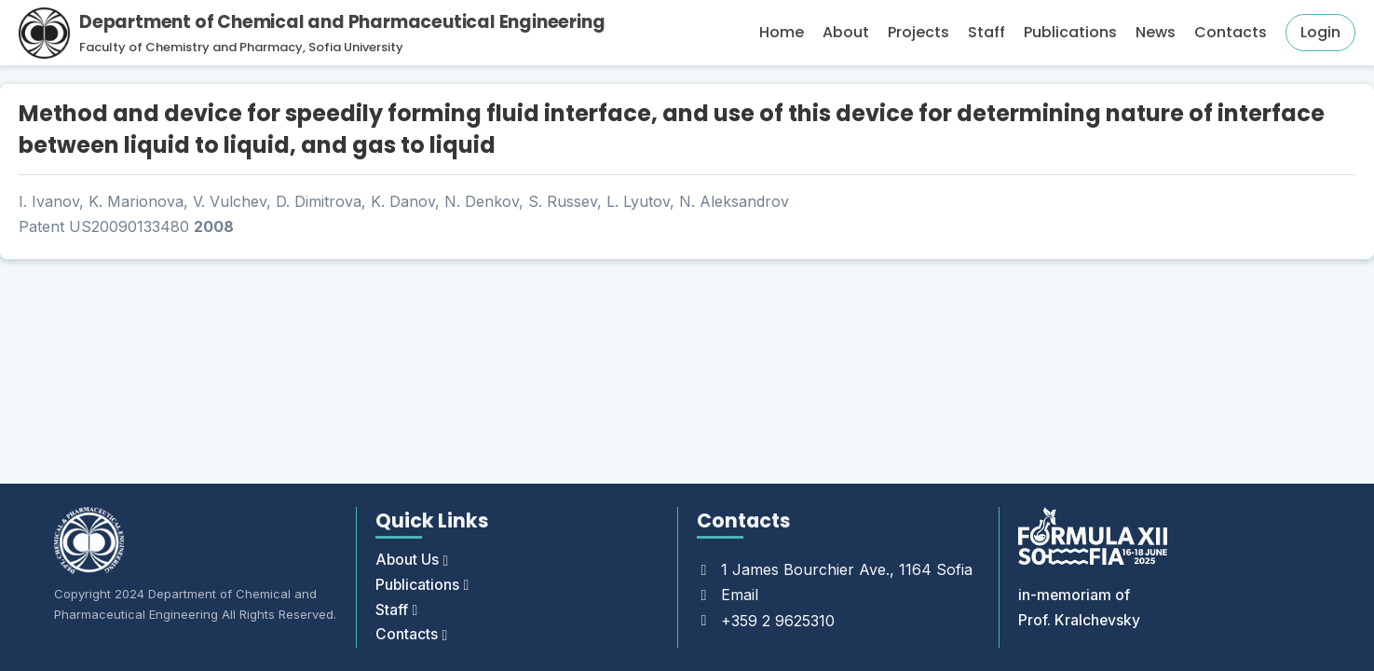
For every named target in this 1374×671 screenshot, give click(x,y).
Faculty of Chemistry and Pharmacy (191, 47)
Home (781, 32)
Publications (1070, 32)
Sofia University (355, 47)
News (1156, 32)
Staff (986, 32)
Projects (918, 32)
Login (1320, 32)
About (846, 32)
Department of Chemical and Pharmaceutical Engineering (342, 21)
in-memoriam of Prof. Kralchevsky (1079, 606)
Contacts (1230, 32)
